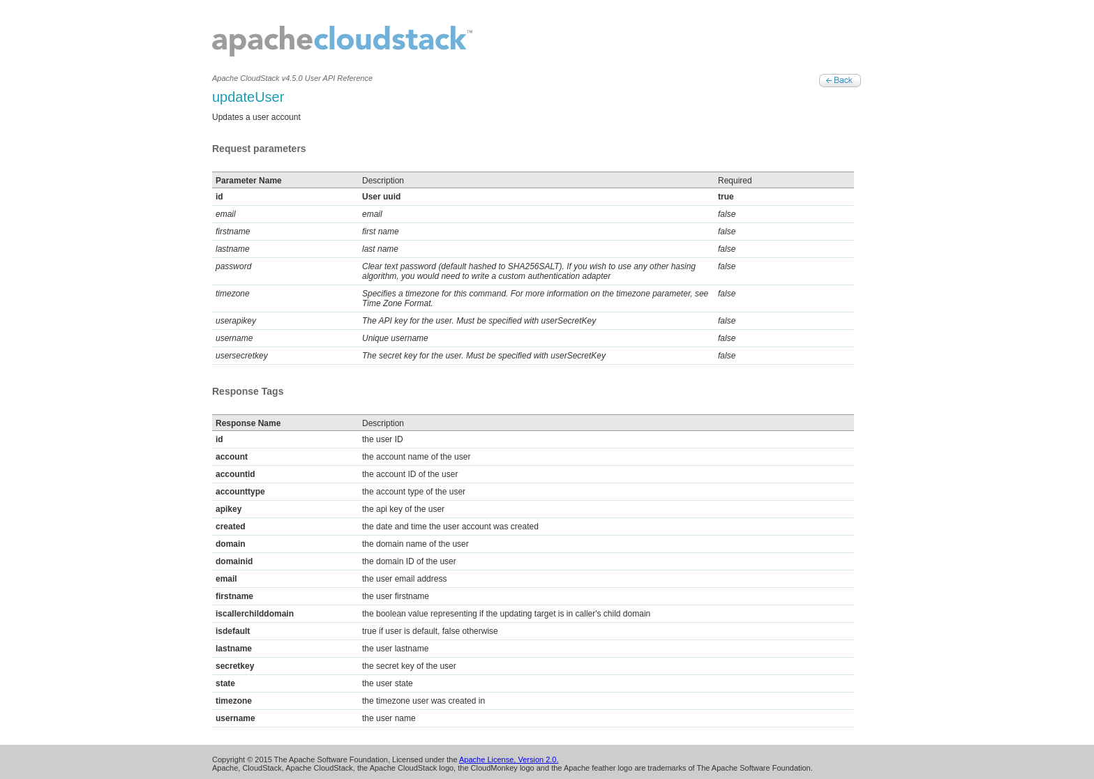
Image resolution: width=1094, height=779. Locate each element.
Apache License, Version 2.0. (508, 759)
